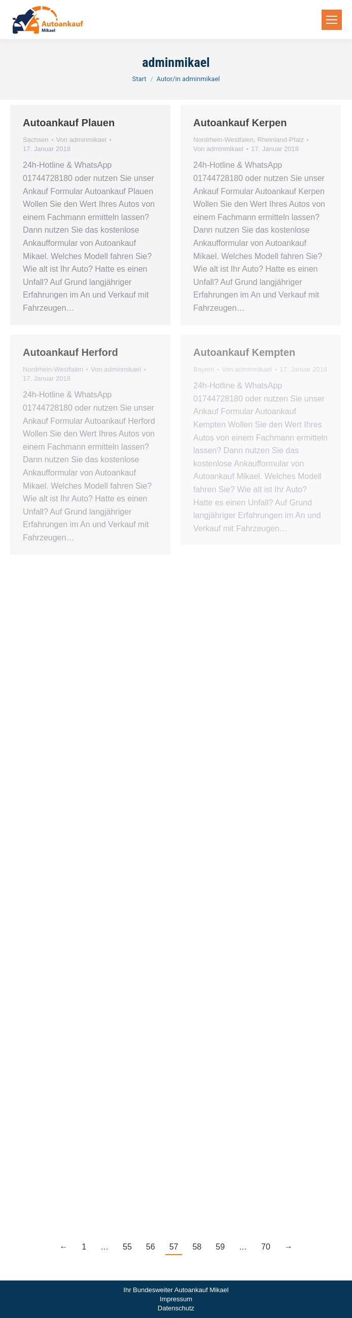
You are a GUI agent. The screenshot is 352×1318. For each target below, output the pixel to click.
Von (81, 139)
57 (174, 1246)
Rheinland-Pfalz (280, 139)
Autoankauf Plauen (69, 122)
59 (220, 1246)
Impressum (176, 1299)
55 (127, 1246)
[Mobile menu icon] (332, 20)
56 (150, 1246)
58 (196, 1246)
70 (265, 1246)
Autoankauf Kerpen (240, 122)
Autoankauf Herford (70, 352)
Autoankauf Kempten (244, 352)
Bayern (203, 369)
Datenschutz (176, 1308)
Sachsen (36, 139)
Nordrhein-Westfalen (223, 139)
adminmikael (175, 62)
